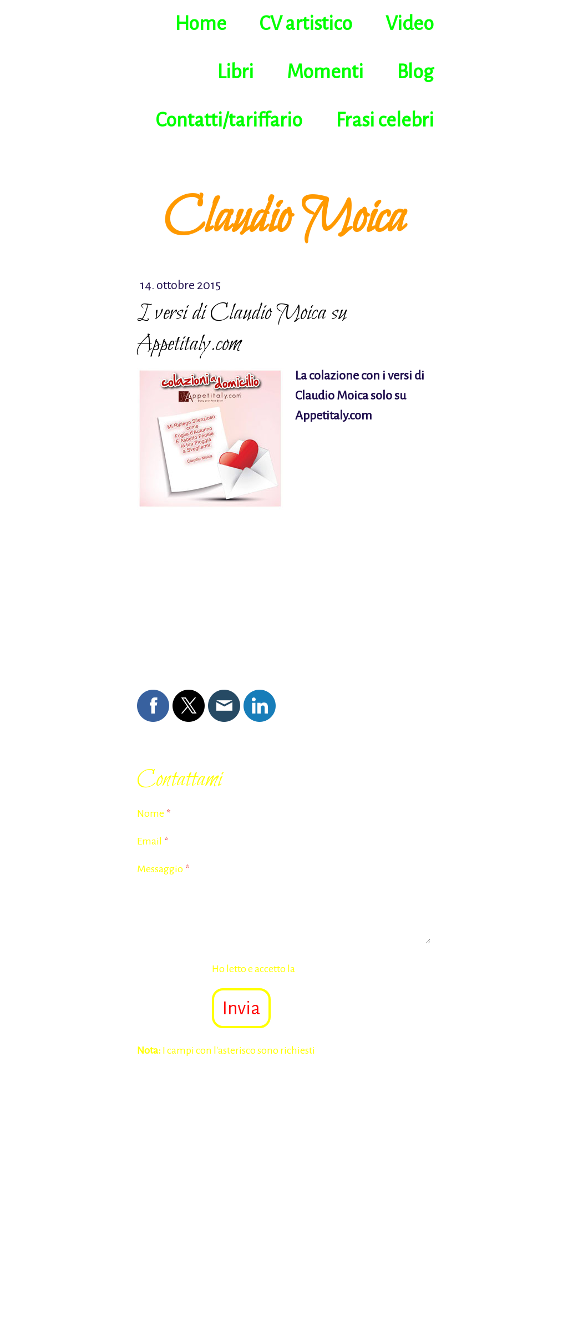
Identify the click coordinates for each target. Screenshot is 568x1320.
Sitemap (245, 1235)
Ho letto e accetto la (312, 968)
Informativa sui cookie (180, 1235)
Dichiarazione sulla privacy (355, 968)
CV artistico (306, 23)
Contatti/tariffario (229, 120)
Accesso (414, 1272)
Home (200, 23)
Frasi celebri (385, 120)
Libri (235, 72)
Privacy (228, 1223)
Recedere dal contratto (193, 1248)
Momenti (325, 72)
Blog (415, 72)
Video (410, 23)
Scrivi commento (175, 568)
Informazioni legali (173, 1223)
